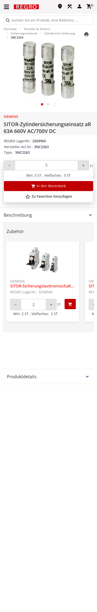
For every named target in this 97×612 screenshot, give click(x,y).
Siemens (11, 116)
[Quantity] (46, 165)
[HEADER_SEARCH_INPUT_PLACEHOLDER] (48, 20)
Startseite (10, 29)
